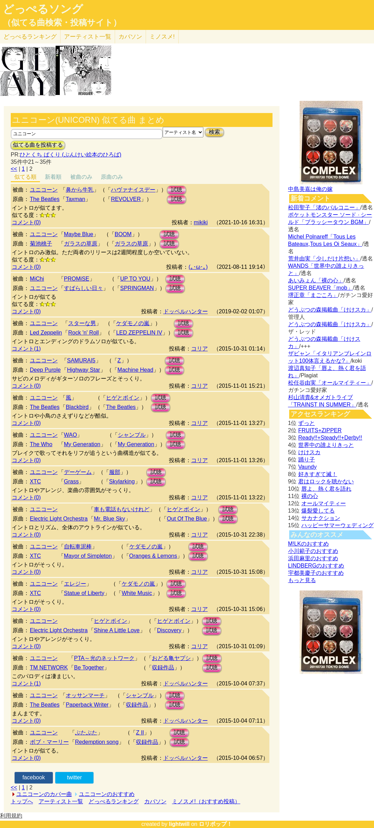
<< (14, 169)
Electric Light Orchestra (59, 519)
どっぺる (30, 36)
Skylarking (122, 481)
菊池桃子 (41, 244)
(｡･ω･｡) (198, 267)
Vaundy (307, 467)
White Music (137, 593)
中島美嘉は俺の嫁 (310, 189)
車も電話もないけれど (121, 509)
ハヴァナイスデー (133, 190)
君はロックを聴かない (326, 481)
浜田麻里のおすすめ (313, 558)
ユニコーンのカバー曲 (44, 794)
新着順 (53, 177)
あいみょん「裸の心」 (316, 280)
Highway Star (83, 370)
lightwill (179, 824)
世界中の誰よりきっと (326, 445)
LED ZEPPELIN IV (139, 333)
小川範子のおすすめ (313, 551)
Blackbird (77, 407)
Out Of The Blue (187, 519)
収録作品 (163, 667)
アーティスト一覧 (61, 801)
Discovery (169, 630)
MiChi (37, 279)
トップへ (22, 801)
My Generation (82, 444)
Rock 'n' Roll (83, 333)
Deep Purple (45, 370)
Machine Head (135, 370)
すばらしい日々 (83, 288)
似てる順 (25, 177)
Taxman (75, 199)
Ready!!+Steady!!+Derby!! (330, 438)
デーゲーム (78, 472)
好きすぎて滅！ (317, 474)
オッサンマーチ (85, 695)
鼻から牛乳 (80, 190)
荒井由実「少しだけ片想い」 (324, 259)
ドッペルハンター (185, 311)
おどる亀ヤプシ (171, 658)
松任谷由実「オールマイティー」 (330, 383)
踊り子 (306, 460)
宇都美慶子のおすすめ (316, 573)
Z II (140, 732)
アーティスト (87, 36)
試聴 (176, 190)
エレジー (75, 584)
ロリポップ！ (215, 824)
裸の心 (309, 496)
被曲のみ (81, 177)
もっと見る (302, 580)
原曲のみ (112, 177)
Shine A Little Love (117, 630)
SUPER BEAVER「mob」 (320, 288)
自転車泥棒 (78, 546)
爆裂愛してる (318, 511)
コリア (199, 349)
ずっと (306, 423)
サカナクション (320, 518)
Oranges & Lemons (153, 556)
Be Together (89, 667)
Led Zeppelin (46, 333)
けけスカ (309, 452)
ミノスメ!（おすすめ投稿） (206, 801)
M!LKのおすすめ (308, 544)
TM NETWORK (49, 667)
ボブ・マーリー (49, 742)
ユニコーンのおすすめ (107, 794)
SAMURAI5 (81, 360)
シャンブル (132, 435)
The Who (41, 444)
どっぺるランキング (114, 801)
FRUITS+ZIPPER (320, 430)
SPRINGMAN (137, 288)
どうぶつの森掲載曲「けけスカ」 (330, 310)
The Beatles (44, 199)
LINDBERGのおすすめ (316, 566)
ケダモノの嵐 (132, 323)
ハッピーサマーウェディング (337, 525)
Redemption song (97, 742)
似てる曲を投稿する (38, 145)
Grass (71, 481)
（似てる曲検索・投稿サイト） (62, 22)
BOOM (123, 234)
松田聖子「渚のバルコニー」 (324, 207)
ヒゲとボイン (122, 398)
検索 (214, 132)
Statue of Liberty (84, 593)
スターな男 (82, 323)
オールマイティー (323, 503)
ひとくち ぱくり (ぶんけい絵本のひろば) (70, 155)
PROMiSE (76, 279)
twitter (74, 777)
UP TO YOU (135, 279)
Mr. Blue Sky (109, 519)
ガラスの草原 (80, 244)
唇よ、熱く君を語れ (326, 489)
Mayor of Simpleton (88, 556)
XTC (35, 481)
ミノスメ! (162, 36)
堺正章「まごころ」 (313, 295)
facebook (33, 777)
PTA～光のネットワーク (104, 658)
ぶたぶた (86, 732)
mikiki (201, 222)
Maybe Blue (79, 234)
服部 (114, 472)
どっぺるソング (43, 9)
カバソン (130, 36)
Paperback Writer (87, 705)
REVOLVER (126, 199)
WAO (70, 435)
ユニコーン (44, 190)
